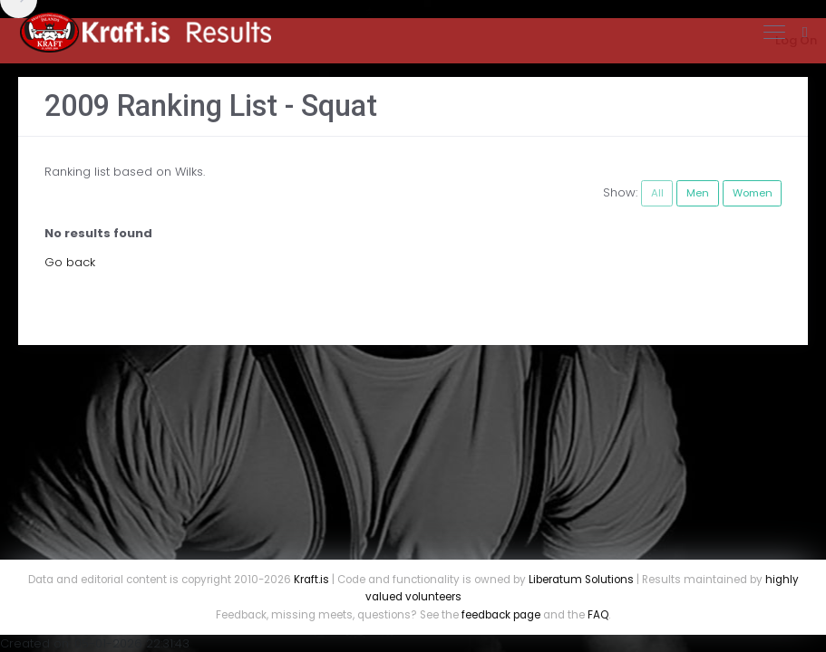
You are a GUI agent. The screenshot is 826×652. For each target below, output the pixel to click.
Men (697, 193)
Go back (69, 262)
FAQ (598, 615)
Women (753, 193)
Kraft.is (311, 579)
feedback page (501, 615)
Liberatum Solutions (581, 579)
